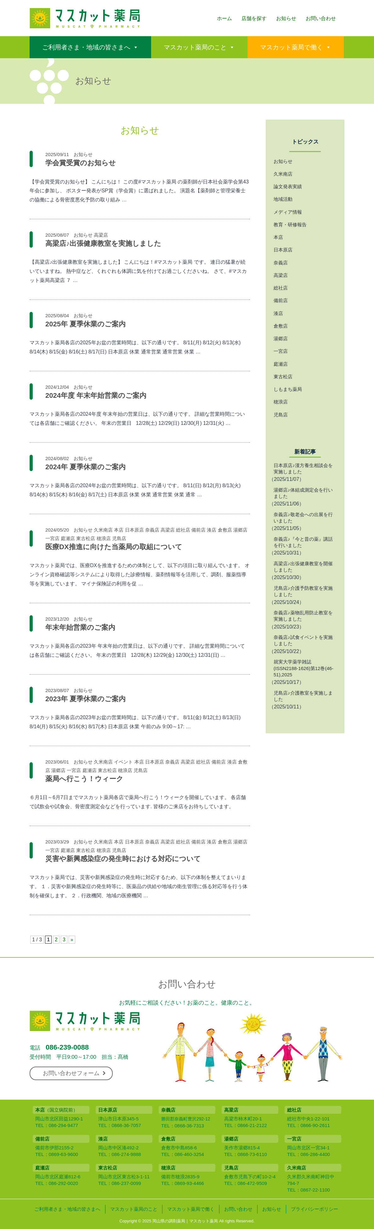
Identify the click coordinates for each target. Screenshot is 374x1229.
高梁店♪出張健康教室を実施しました (103, 243)
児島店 (119, 538)
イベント (123, 761)
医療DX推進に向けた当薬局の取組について (113, 547)
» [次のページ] (72, 939)
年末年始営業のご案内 (80, 627)
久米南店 (103, 530)
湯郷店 (240, 530)
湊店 (211, 530)
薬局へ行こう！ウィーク (84, 779)
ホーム (224, 18)
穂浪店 (104, 538)
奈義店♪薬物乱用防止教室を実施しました (303, 616)
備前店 (198, 530)
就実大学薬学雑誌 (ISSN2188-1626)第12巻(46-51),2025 (303, 668)
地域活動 (283, 199)
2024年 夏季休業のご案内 (85, 467)
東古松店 (85, 538)
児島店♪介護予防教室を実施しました (303, 591)
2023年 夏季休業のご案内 (85, 699)
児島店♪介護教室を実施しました (303, 696)
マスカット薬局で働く (291, 47)
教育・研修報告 (290, 224)
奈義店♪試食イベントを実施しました (303, 640)
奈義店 (152, 530)
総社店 (183, 530)
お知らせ (286, 18)
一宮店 (52, 538)
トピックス (305, 142)
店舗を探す (254, 18)
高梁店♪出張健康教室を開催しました (303, 566)
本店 (118, 530)
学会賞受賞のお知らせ (80, 163)
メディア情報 (288, 212)
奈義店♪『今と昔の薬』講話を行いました (303, 542)
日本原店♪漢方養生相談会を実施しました (303, 468)
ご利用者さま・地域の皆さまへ (86, 47)
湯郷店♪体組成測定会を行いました (303, 493)
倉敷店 (225, 530)
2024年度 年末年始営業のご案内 (95, 395)
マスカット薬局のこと (195, 47)
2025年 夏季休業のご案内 (85, 324)
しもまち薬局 (288, 389)
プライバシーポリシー (314, 1209)
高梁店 (101, 235)
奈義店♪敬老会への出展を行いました (303, 517)
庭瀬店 (68, 538)
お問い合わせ (321, 18)
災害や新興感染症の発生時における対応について (123, 859)
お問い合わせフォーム (74, 1073)
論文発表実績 (288, 186)
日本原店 (134, 530)
